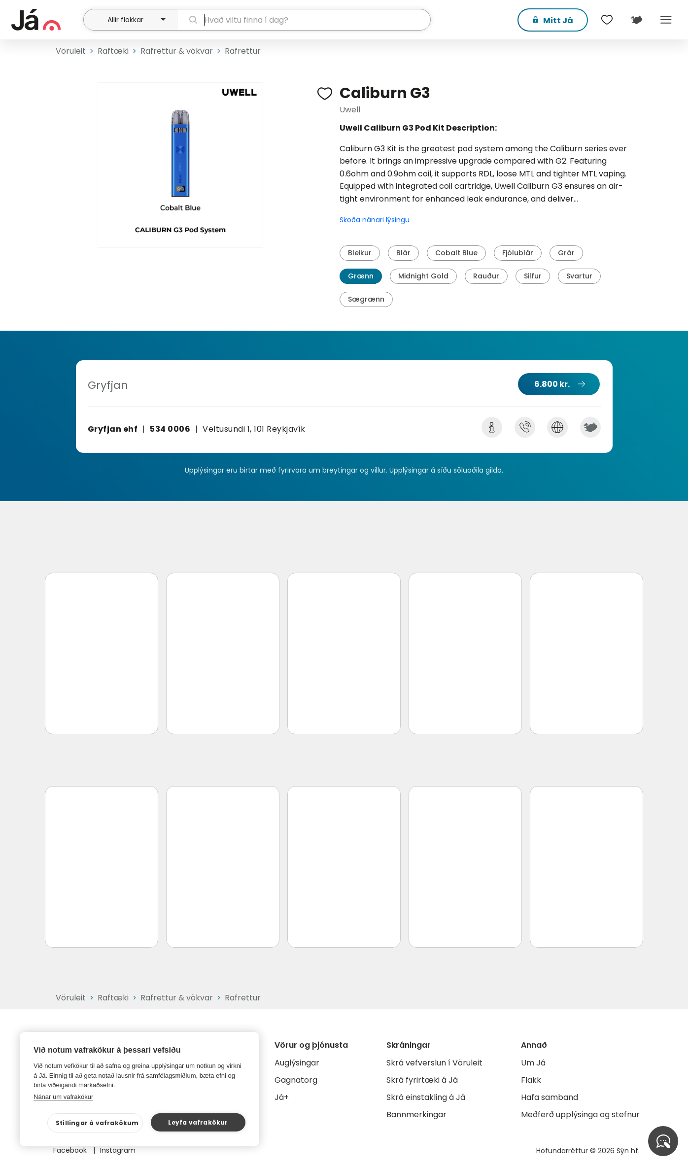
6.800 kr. (552, 384)
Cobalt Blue (456, 253)
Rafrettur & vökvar (176, 51)
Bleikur (360, 253)
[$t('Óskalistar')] (607, 20)
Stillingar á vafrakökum (97, 1123)
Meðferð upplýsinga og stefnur (580, 1114)
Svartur (579, 276)
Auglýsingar (297, 1062)
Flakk (531, 1080)
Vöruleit (71, 51)
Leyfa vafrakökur (198, 1122)
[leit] (303, 19)
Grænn (361, 276)
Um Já (533, 1062)
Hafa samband (549, 1097)
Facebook (71, 1150)
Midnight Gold (423, 276)
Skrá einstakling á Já (425, 1097)
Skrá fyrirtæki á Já (422, 1080)
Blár (403, 253)
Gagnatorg (296, 1080)
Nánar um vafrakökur (63, 1096)
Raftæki (113, 51)
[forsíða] (46, 20)
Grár (566, 253)
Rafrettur (243, 51)
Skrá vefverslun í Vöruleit (434, 1062)
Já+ (282, 1097)
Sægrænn (366, 299)
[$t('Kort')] (636, 20)
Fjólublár (517, 253)
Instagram (118, 1150)
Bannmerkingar (416, 1114)
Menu (666, 20)
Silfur (533, 276)
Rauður (486, 276)
